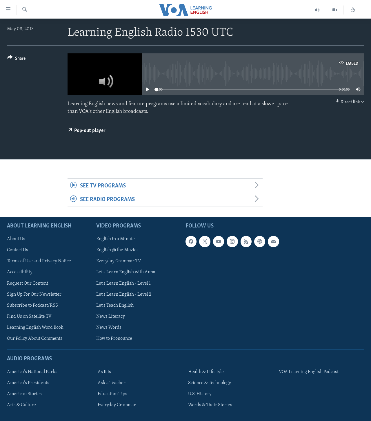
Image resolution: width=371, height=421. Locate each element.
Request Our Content (27, 283)
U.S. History (200, 394)
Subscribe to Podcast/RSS (32, 305)
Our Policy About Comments (34, 338)
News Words (108, 327)
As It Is (104, 372)
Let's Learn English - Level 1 (123, 283)
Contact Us (17, 250)
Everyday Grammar (117, 405)
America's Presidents (28, 383)
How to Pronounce (114, 338)
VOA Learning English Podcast (309, 372)
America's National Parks (32, 372)
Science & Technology (209, 383)
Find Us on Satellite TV (29, 316)
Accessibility (19, 272)
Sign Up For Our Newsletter (34, 294)
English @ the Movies (117, 250)
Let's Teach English (115, 305)
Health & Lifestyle (206, 372)
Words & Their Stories (210, 405)
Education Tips (112, 394)
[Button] (16, 59)
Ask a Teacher (112, 383)
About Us (16, 239)
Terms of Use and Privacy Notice (39, 261)
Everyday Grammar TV (118, 261)
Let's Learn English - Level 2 (123, 294)
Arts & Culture (21, 405)
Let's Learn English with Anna (125, 272)
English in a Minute (115, 239)
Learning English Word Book (35, 327)
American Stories (24, 394)
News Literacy (110, 316)
